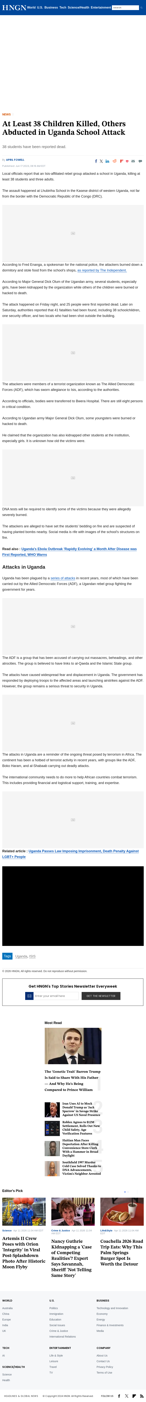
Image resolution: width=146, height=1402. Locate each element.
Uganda (21, 956)
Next (141, 1192)
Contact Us (103, 1361)
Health (6, 1380)
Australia (7, 1308)
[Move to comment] (140, 161)
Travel (53, 1366)
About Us (102, 1355)
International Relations (62, 1336)
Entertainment (101, 7)
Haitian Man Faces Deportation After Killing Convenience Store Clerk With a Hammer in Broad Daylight (80, 1148)
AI (3, 1355)
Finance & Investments (110, 1325)
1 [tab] (125, 1192)
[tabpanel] (73, 1239)
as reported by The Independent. (102, 270)
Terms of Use (104, 1372)
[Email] (133, 161)
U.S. (40, 7)
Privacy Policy (105, 1366)
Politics (53, 1308)
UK (4, 1330)
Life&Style (106, 1230)
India (5, 1325)
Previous (133, 1192)
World (31, 7)
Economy (102, 1313)
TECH (5, 1348)
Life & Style (56, 1355)
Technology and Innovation (112, 1308)
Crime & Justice (60, 1230)
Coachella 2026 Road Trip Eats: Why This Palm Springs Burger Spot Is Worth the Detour (121, 1253)
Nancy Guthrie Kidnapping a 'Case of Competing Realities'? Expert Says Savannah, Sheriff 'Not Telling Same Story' (71, 1258)
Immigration (56, 1313)
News (6, 114)
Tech (62, 7)
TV (51, 1372)
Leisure (53, 1361)
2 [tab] (128, 1192)
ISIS (32, 956)
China (5, 1313)
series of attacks (63, 578)
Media (100, 1330)
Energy (101, 1319)
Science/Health (78, 7)
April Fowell (15, 160)
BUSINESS (103, 1300)
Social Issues (57, 1325)
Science (7, 1230)
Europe (6, 1319)
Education (55, 1319)
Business (51, 7)
